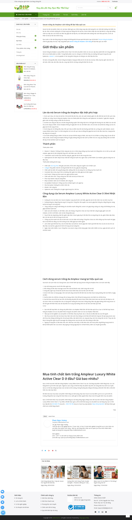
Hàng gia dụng (20, 36)
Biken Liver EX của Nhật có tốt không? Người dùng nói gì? (105, 482)
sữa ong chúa (54, 165)
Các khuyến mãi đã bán (22, 507)
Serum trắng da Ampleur (106, 39)
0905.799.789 (70, 404)
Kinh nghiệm (25, 18)
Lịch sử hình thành (21, 501)
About (45, 416)
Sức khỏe (18, 44)
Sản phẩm (56, 15)
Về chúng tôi (19, 498)
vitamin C (52, 56)
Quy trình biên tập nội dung (49, 510)
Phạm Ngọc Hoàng (59, 420)
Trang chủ (46, 15)
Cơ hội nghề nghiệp (21, 504)
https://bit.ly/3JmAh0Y (98, 404)
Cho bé (18, 29)
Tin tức (65, 15)
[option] (53, 476)
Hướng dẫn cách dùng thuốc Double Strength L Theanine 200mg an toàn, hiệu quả (78, 482)
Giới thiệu (74, 15)
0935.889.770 (56, 404)
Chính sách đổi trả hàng (48, 507)
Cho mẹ (18, 33)
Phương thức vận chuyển (49, 504)
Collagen (47, 168)
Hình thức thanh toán (48, 501)
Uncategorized (20, 55)
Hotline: (103, 1)
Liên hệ (83, 15)
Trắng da (18, 52)
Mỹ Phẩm (19, 41)
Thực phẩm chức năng (23, 48)
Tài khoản (115, 1)
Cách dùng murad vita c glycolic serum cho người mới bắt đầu (52, 482)
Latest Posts (51, 416)
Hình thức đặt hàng (47, 498)
